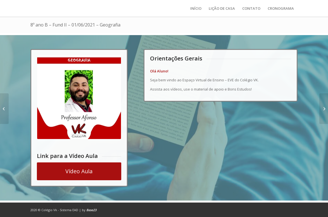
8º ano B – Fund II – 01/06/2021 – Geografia (75, 25)
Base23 (91, 210)
